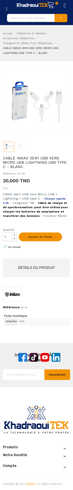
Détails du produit (36, 268)
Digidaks (31, 483)
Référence (11, 307)
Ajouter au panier (40, 236)
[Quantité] (7, 236)
